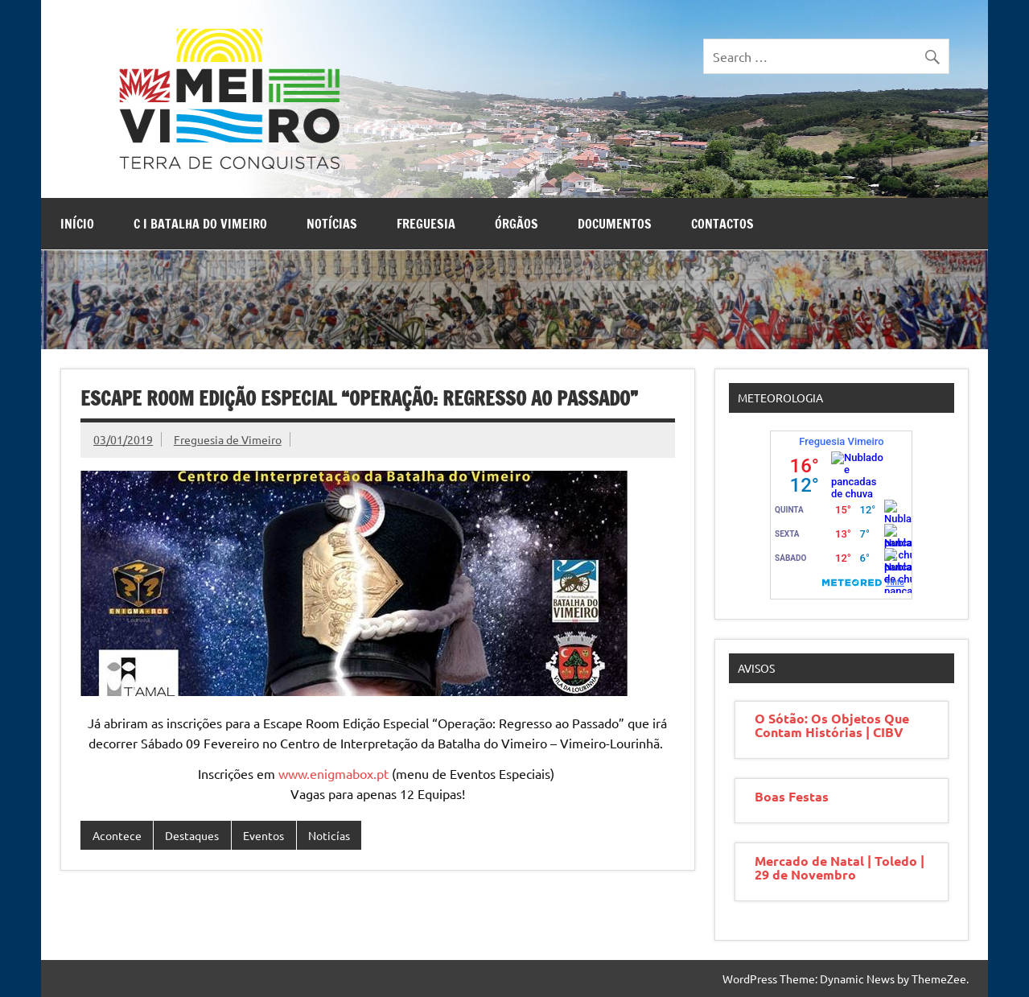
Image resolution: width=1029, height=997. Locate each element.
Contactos (722, 224)
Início (77, 224)
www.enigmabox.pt (333, 773)
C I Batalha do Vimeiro (200, 224)
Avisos (756, 668)
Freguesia (426, 224)
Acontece (117, 835)
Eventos (263, 835)
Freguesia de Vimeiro (228, 439)
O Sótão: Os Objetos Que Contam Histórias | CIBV (832, 725)
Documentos (615, 224)
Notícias (332, 224)
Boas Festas (792, 796)
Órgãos (516, 224)
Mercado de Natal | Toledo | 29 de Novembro (839, 867)
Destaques (192, 835)
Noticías (329, 835)
